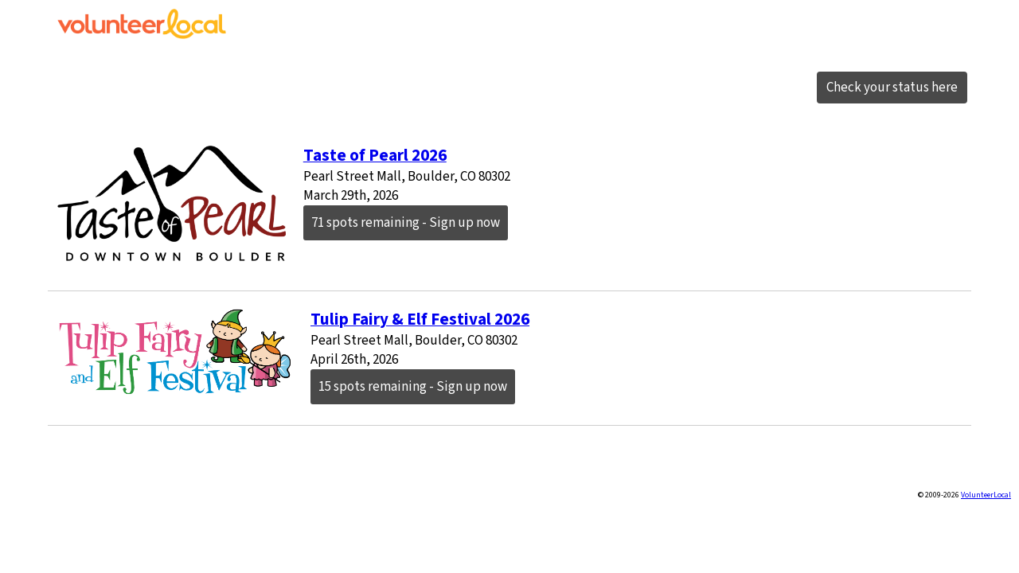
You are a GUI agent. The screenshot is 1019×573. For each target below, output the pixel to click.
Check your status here (892, 87)
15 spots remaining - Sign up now (412, 386)
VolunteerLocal (986, 495)
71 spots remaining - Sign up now (405, 222)
